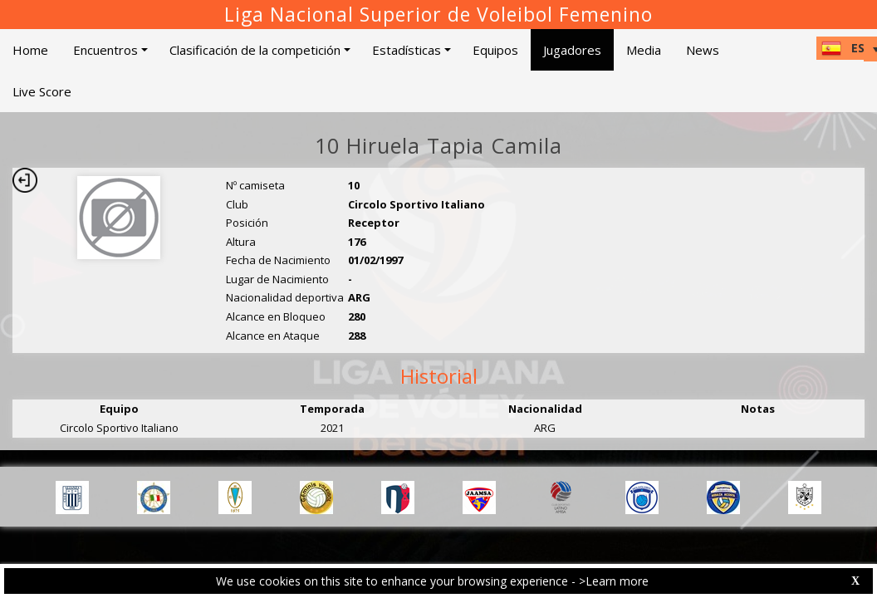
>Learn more (614, 581)
